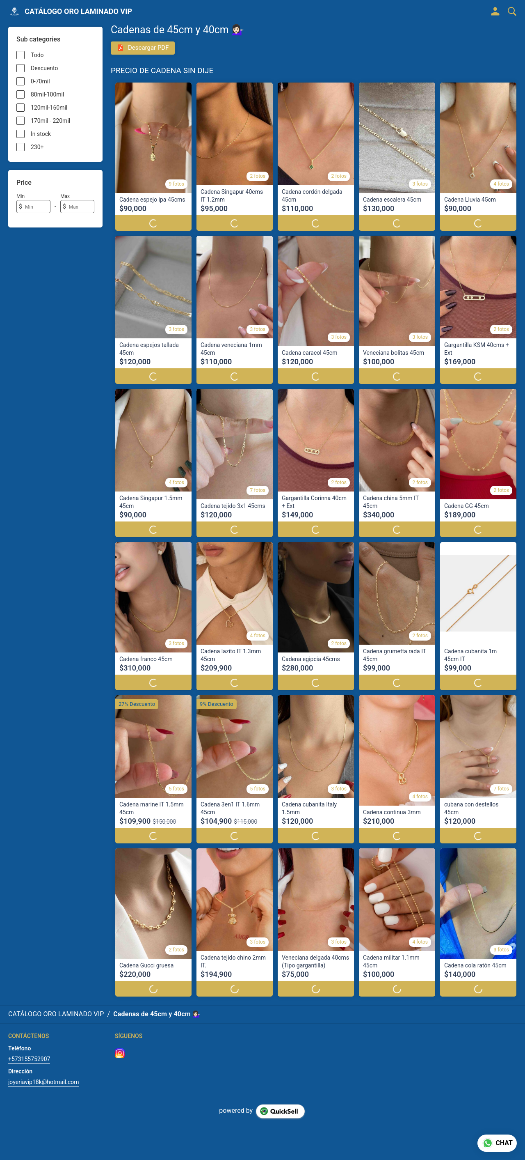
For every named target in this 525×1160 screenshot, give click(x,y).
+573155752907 (29, 1051)
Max (65, 196)
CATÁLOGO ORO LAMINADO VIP (78, 11)
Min (20, 196)
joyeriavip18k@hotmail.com (43, 1074)
